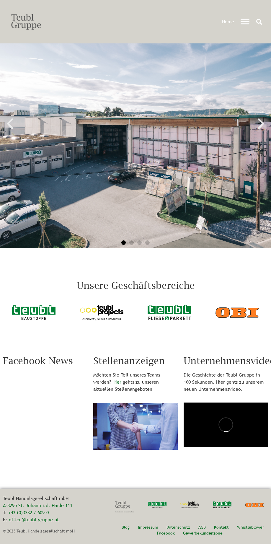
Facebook (166, 533)
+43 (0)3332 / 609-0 (28, 512)
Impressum (148, 527)
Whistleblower (250, 527)
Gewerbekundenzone (203, 533)
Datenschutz (178, 527)
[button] (259, 22)
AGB (202, 527)
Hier (116, 382)
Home (228, 21)
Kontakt (221, 527)
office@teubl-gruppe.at (34, 519)
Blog (126, 527)
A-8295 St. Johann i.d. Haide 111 (37, 505)
